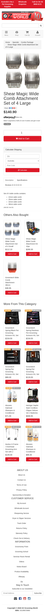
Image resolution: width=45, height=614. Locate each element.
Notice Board (22, 567)
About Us (21, 475)
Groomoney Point (21, 547)
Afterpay (21, 577)
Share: (10, 108)
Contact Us (21, 480)
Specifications (22, 180)
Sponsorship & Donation (22, 495)
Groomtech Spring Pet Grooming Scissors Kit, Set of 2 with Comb (11, 372)
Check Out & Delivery (22, 538)
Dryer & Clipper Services (21, 518)
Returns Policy (21, 528)
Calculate (22, 170)
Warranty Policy (21, 533)
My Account (21, 503)
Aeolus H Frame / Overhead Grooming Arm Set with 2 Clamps (11, 449)
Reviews (13, 185)
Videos (21, 562)
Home (7, 42)
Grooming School (21, 552)
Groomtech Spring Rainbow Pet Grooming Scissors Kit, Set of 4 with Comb (32, 333)
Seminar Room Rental (21, 557)
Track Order (21, 523)
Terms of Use (22, 485)
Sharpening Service (21, 513)
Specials (15, 42)
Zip (21, 582)
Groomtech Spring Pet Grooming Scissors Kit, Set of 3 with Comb (32, 372)
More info (13, 117)
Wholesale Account (21, 508)
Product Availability (22, 572)
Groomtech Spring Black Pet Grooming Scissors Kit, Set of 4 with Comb (12, 333)
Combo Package (27, 42)
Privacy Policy (21, 490)
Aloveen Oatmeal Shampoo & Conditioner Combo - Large (32, 449)
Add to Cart (22, 138)
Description (9, 180)
